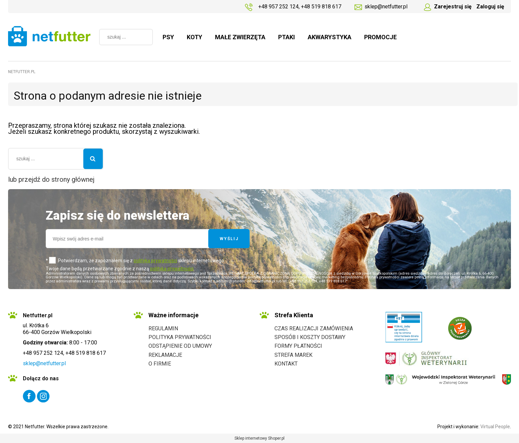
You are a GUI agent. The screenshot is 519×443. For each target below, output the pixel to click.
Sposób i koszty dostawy (309, 337)
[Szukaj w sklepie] (119, 37)
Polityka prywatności (179, 337)
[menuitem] (168, 37)
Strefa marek (293, 355)
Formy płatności (298, 346)
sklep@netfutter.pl (385, 6)
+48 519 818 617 (321, 6)
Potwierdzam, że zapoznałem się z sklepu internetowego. (141, 260)
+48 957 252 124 (278, 6)
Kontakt (286, 364)
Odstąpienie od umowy (180, 346)
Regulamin (163, 328)
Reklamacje (165, 355)
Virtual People (495, 426)
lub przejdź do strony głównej (51, 179)
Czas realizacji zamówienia (313, 328)
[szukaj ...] (144, 37)
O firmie (159, 364)
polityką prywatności (155, 260)
